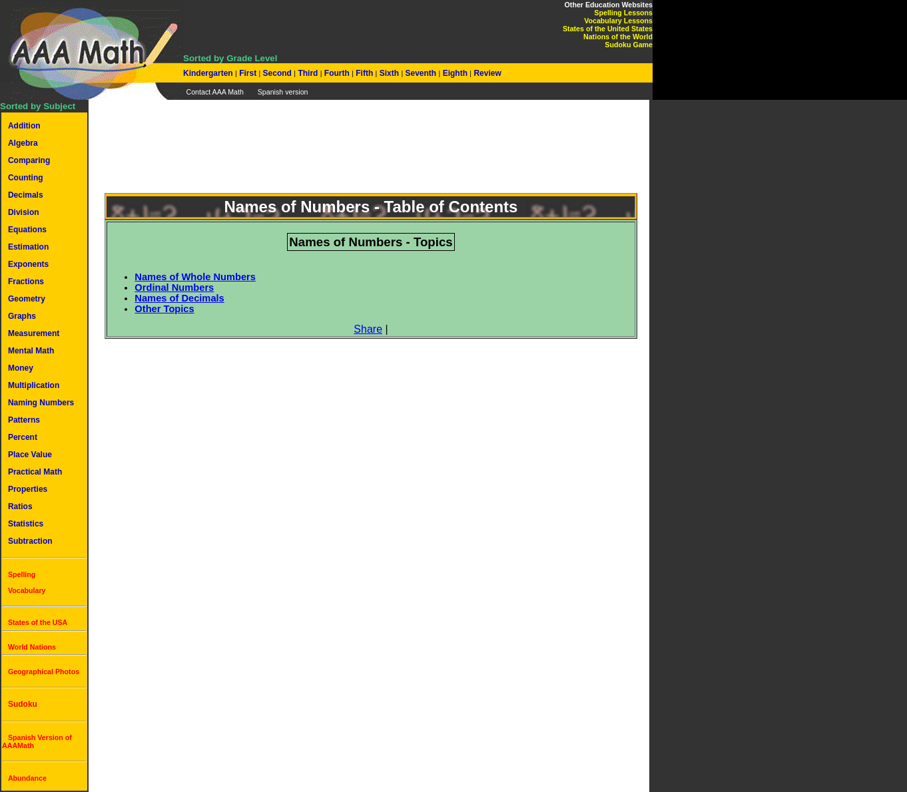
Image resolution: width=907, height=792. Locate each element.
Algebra (23, 143)
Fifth (365, 73)
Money (20, 368)
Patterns (24, 420)
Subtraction (30, 541)
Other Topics (164, 308)
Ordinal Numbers (174, 287)
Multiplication (33, 385)
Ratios (20, 506)
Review (486, 73)
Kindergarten (209, 73)
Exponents (28, 264)
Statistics (25, 523)
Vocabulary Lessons (618, 21)
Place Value (30, 454)
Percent (22, 437)
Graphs (22, 316)
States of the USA (37, 622)
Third (308, 73)
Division (23, 212)
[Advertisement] (371, 154)
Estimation (28, 247)
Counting (25, 177)
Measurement (33, 333)
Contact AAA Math (214, 92)
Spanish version (283, 92)
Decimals (25, 195)
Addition (24, 125)
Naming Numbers (41, 402)
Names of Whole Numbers (195, 277)
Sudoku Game (629, 45)
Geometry (26, 298)
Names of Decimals (179, 298)
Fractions (26, 281)
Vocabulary (27, 590)
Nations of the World (618, 37)
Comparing (29, 160)
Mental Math (31, 350)
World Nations (32, 647)
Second (277, 73)
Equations (27, 229)
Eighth (454, 73)
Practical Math (35, 472)
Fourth (337, 73)
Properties (27, 489)
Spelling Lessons (623, 13)
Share (368, 329)
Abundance (27, 778)
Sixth (389, 73)
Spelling (21, 574)
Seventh (420, 73)
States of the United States (608, 29)
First (248, 73)
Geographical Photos (43, 672)
